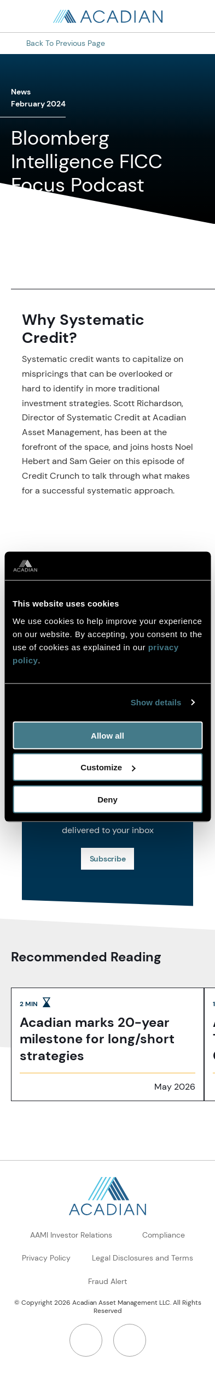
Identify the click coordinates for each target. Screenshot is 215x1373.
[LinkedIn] (85, 1340)
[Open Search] (193, 16)
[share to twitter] (61, 259)
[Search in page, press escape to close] (22, 16)
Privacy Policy (46, 1258)
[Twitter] (129, 1340)
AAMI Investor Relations (71, 1235)
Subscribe (108, 859)
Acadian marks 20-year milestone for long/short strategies (97, 1039)
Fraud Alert (107, 1281)
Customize (107, 767)
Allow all (107, 735)
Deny (107, 799)
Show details (156, 702)
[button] (98, 259)
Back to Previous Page (65, 43)
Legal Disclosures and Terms (142, 1258)
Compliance (163, 1235)
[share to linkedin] (24, 259)
